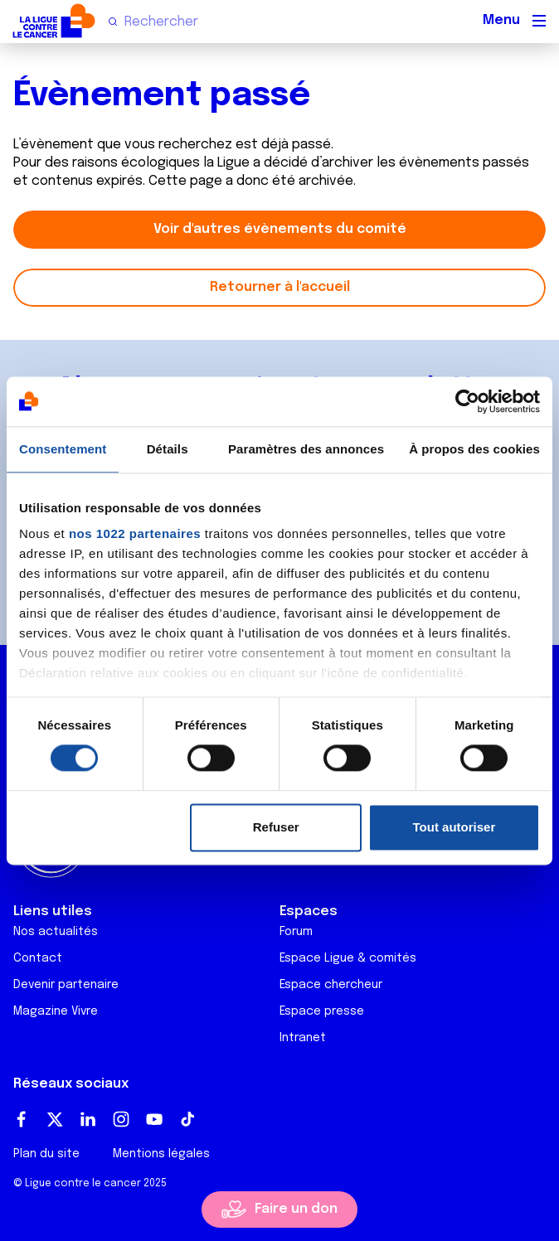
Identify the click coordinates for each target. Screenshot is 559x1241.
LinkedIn (88, 1119)
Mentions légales (161, 1154)
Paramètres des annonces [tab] (306, 449)
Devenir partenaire (66, 985)
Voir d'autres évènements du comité (279, 229)
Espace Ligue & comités (348, 958)
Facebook (21, 1119)
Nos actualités (55, 932)
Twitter (54, 1119)
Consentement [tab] (62, 449)
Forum (296, 932)
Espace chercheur (331, 985)
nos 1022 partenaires (135, 533)
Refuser (276, 827)
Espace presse (322, 1011)
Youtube (154, 1119)
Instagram (121, 1119)
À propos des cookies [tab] (474, 449)
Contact (37, 958)
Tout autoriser (454, 827)
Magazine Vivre (55, 1011)
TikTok (187, 1119)
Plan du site (46, 1154)
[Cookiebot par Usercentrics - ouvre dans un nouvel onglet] (467, 401)
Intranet (303, 1038)
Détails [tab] (167, 449)
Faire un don (296, 1209)
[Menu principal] (539, 20)
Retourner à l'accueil (280, 287)
